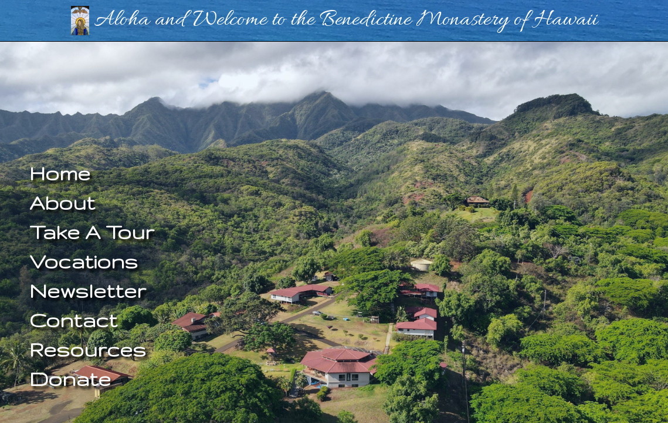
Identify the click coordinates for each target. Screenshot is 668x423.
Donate (70, 378)
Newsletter (87, 290)
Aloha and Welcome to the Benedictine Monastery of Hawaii (334, 20)
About (62, 202)
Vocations (83, 261)
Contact (73, 319)
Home (59, 173)
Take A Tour (91, 231)
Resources (87, 349)
